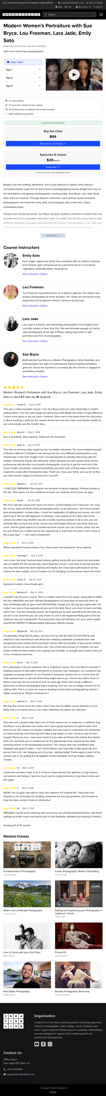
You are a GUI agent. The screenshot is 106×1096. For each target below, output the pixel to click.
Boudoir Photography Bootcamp (72, 991)
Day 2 (9, 77)
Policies (53, 1091)
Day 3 (9, 86)
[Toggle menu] (101, 14)
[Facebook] (43, 1044)
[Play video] (74, 75)
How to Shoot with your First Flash (21, 952)
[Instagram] (49, 1044)
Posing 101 (60, 952)
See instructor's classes (34, 274)
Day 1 (9, 69)
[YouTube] (36, 1044)
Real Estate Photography (16, 991)
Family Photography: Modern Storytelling (77, 871)
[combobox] (69, 14)
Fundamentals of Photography (19, 871)
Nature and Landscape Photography (22, 910)
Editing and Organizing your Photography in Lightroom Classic (78, 912)
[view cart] (68, 7)
